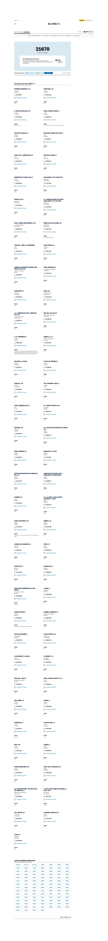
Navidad (58, 35)
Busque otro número (64, 917)
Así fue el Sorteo (45, 35)
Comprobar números (36, 35)
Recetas (62, 35)
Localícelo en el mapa (21, 97)
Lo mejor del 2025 (76, 35)
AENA (88, 32)
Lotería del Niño (52, 35)
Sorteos (29, 35)
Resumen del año (68, 35)
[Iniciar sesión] (89, 20)
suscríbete (82, 20)
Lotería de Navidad (22, 32)
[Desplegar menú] (15, 24)
